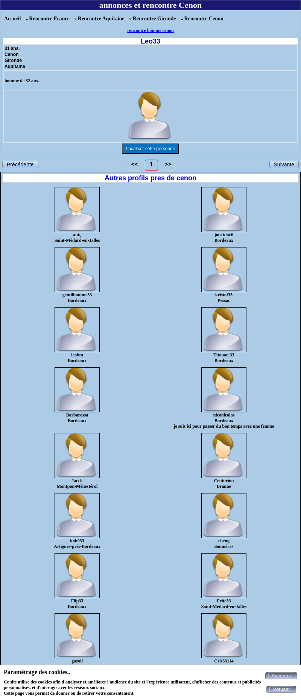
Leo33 (150, 41)
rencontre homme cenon (150, 30)
